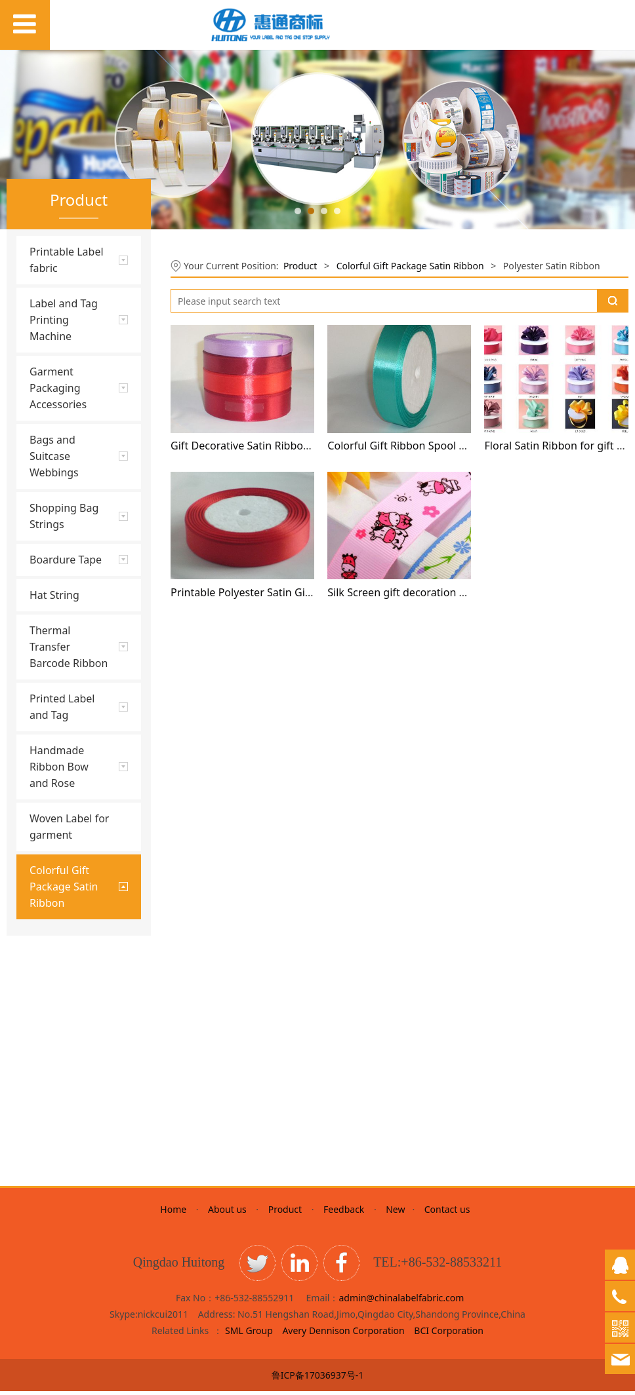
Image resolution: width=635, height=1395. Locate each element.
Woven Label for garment (69, 826)
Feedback (343, 1213)
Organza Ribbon (64, 1129)
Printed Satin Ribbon (74, 1016)
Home (175, 1213)
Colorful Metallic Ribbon (65, 1044)
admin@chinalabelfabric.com (401, 1301)
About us (227, 1213)
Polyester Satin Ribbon (78, 959)
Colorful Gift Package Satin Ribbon (410, 265)
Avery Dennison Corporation (344, 1334)
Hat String (54, 595)
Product (300, 265)
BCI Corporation (448, 1334)
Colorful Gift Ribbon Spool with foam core (430, 445)
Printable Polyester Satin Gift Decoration (270, 592)
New (396, 1213)
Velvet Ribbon (59, 1107)
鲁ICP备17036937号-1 (318, 1379)
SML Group (249, 1334)
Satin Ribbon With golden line (68, 1078)
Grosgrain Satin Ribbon (63, 987)
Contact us (447, 1213)
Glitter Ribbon (60, 936)
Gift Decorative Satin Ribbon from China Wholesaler (298, 445)
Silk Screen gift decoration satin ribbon (422, 592)
